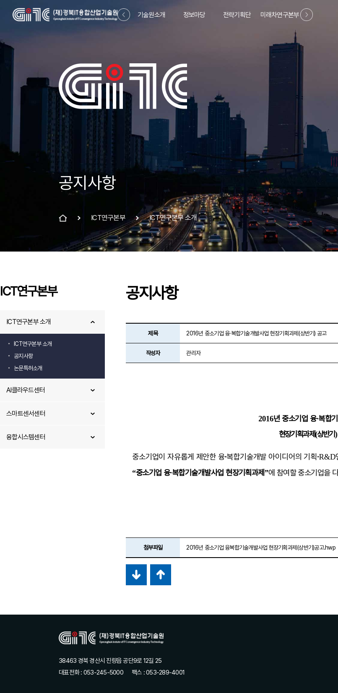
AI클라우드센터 (25, 390)
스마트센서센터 (25, 414)
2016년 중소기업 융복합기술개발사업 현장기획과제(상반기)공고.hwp (260, 547)
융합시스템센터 (25, 437)
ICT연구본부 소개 (28, 322)
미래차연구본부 (279, 15)
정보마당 (194, 15)
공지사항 (23, 356)
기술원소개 (151, 15)
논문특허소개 (28, 368)
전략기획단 (237, 15)
